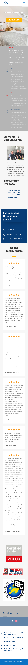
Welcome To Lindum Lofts (14, 13)
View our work (14, 20)
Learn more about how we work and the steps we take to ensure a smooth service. (14, 193)
